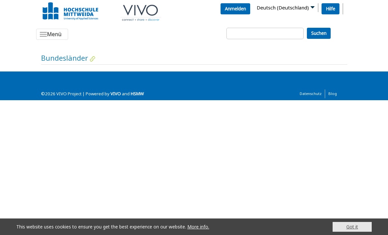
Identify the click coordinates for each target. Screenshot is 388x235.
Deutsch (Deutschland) (283, 7)
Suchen (318, 33)
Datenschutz (311, 93)
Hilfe (330, 9)
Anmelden (235, 9)
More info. (198, 227)
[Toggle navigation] (52, 34)
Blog (332, 93)
